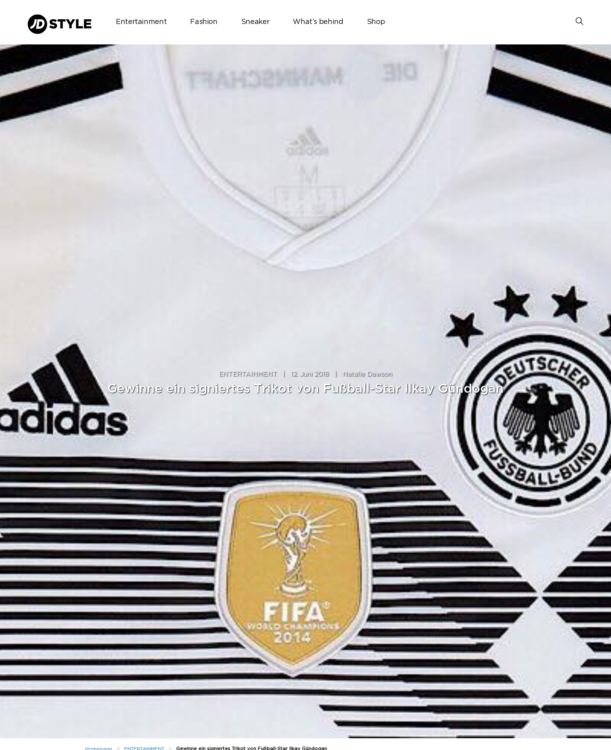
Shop (376, 22)
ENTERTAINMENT (248, 374)
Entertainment (141, 22)
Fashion (203, 22)
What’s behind (318, 22)
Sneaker (255, 22)
